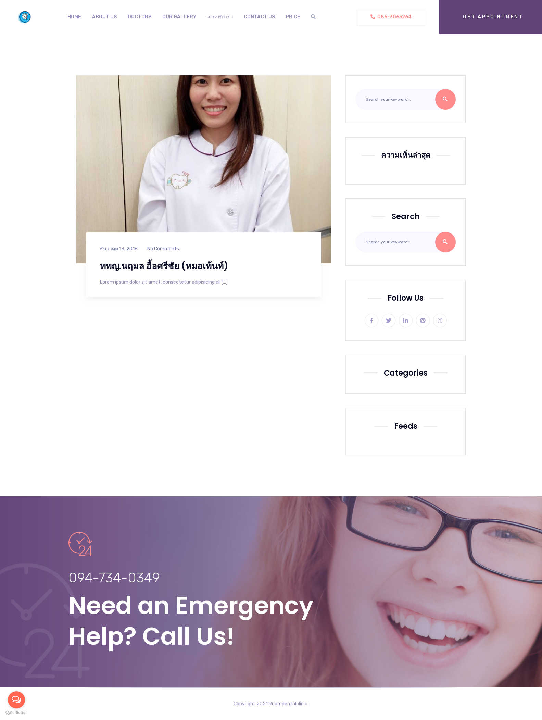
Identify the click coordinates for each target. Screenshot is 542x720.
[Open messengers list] (16, 699)
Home (74, 17)
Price (293, 17)
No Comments (163, 249)
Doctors (139, 17)
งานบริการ (218, 17)
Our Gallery (179, 17)
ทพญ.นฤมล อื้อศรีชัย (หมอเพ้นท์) (164, 266)
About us (104, 17)
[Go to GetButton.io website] (16, 713)
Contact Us (259, 17)
